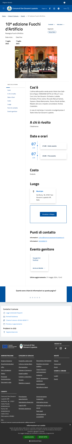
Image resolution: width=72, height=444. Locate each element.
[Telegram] (58, 8)
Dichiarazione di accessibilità (41, 415)
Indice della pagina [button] (12, 84)
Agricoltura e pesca (42, 387)
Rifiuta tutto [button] (43, 437)
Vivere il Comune (13, 16)
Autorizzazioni (40, 384)
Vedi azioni (61, 24)
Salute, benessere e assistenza (42, 379)
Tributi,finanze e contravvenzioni (41, 370)
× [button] (70, 424)
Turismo (21, 380)
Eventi (23, 16)
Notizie (56, 361)
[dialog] (36, 433)
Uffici (2, 367)
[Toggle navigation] (3, 8)
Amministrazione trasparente (41, 398)
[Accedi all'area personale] (64, 2)
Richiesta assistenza (25, 409)
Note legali (39, 411)
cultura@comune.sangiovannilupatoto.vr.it (51, 237)
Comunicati (57, 364)
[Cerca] (68, 8)
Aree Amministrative (7, 364)
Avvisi (56, 367)
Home (4, 16)
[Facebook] (49, 8)
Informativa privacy (42, 402)
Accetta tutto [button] (29, 437)
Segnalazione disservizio (26, 402)
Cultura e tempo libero (25, 364)
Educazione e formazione (43, 361)
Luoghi (56, 376)
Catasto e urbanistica (25, 377)
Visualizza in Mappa (48, 214)
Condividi (52, 24)
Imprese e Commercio (25, 370)
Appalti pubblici (23, 373)
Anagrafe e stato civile (25, 361)
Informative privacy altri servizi (43, 406)
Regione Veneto (7, 2)
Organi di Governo (6, 361)
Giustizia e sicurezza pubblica (42, 365)
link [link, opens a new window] (53, 433)
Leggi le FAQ (22, 405)
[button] (36, 441)
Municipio (39, 191)
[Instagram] (53, 8)
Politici (3, 373)
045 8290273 (43, 241)
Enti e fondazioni (6, 370)
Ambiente (39, 375)
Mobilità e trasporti (24, 383)
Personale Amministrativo (5, 378)
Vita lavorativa (23, 367)
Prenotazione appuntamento (23, 398)
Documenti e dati (6, 382)
